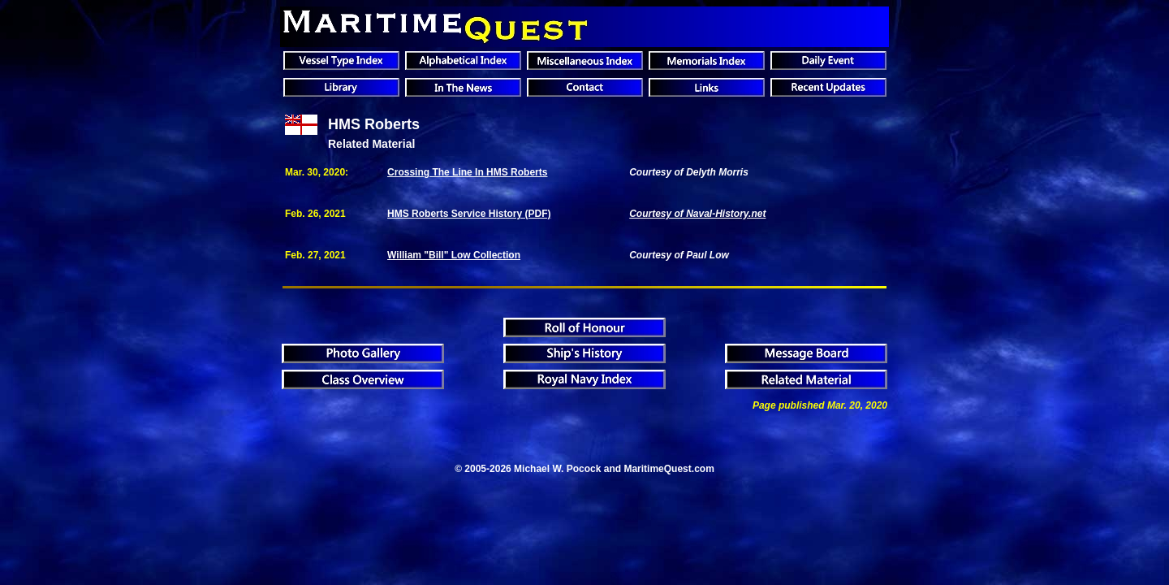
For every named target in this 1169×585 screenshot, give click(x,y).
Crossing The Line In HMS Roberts (467, 172)
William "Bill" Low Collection (453, 255)
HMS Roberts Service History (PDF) (468, 213)
